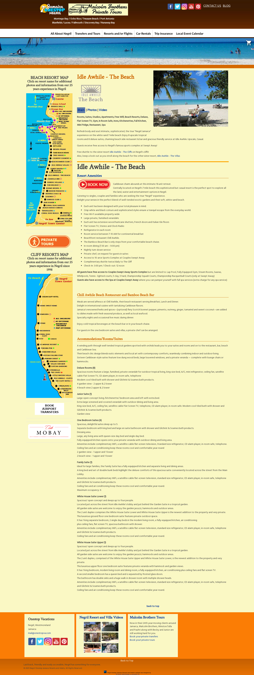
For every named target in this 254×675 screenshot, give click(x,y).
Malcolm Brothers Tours (147, 617)
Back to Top (127, 661)
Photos (92, 110)
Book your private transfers (144, 637)
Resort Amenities (89, 175)
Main (81, 110)
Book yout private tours (142, 640)
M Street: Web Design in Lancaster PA (127, 674)
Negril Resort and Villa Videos (101, 617)
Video (103, 110)
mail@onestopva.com (39, 633)
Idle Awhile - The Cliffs (121, 152)
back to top (153, 606)
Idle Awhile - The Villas (168, 156)
